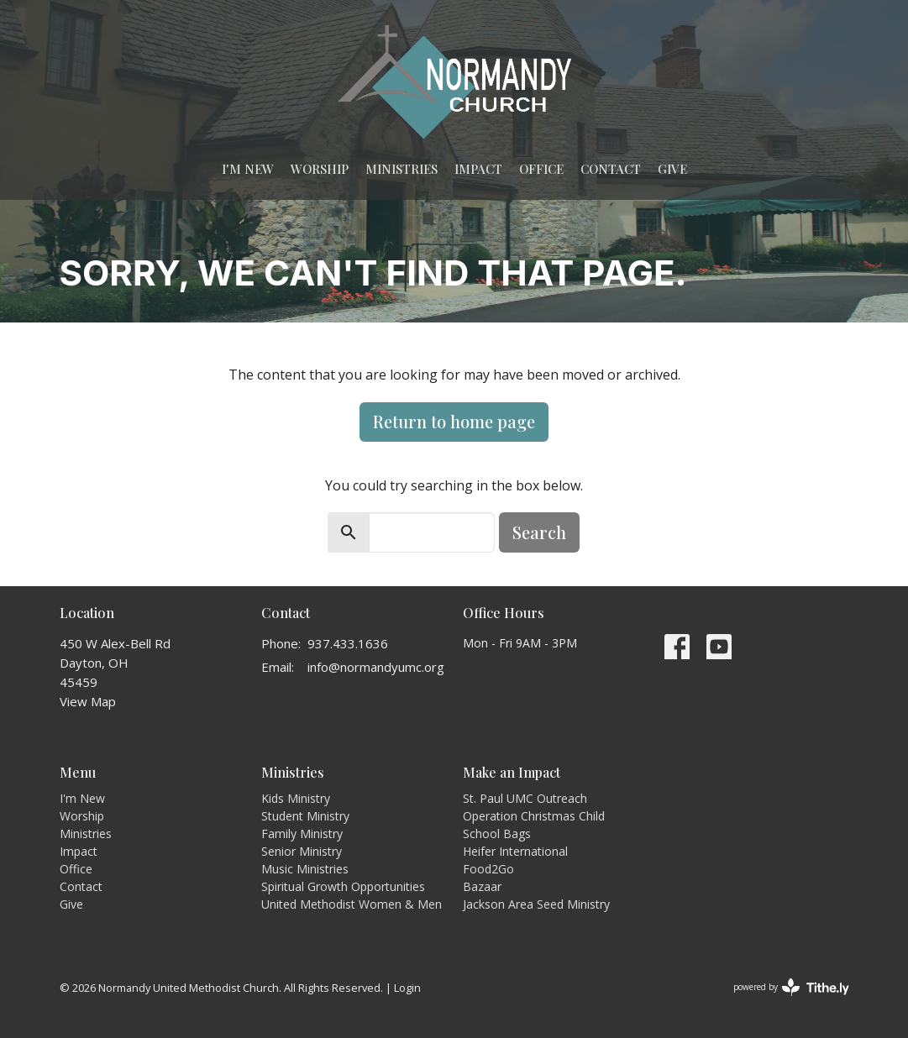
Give (672, 168)
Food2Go (488, 869)
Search (539, 532)
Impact (478, 168)
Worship (320, 168)
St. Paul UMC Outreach (525, 798)
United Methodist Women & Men (351, 904)
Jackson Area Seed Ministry (536, 904)
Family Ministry (302, 833)
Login (407, 987)
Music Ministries (305, 869)
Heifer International (515, 851)
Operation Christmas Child (534, 816)
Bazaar (482, 886)
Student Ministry (305, 816)
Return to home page (454, 421)
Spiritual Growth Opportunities (343, 886)
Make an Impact (511, 772)
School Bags (497, 833)
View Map (88, 701)
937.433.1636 (347, 643)
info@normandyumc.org (375, 666)
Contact (610, 168)
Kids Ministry (295, 798)
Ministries (401, 168)
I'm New (248, 168)
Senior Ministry (301, 851)
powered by (791, 987)
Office (541, 168)
